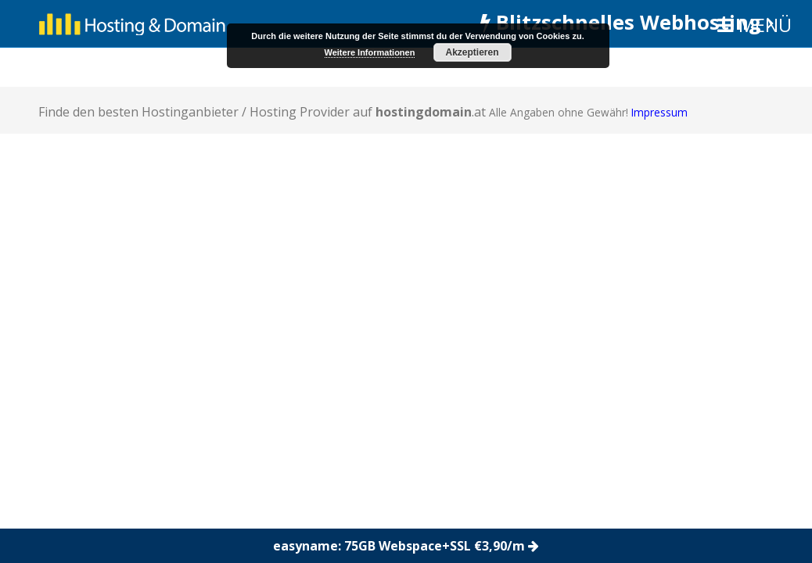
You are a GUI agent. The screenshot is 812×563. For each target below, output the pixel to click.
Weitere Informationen (370, 52)
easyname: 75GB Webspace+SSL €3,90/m (406, 545)
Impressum (659, 112)
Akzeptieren (471, 52)
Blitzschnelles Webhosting (627, 22)
